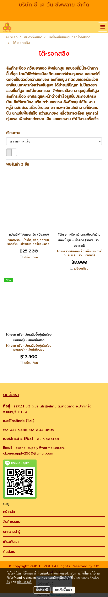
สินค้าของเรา (12, 521)
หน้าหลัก (9, 511)
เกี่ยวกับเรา (11, 541)
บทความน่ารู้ (11, 531)
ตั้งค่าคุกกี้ (42, 590)
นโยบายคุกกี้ (24, 582)
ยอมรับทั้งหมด (63, 590)
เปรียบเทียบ (30, 257)
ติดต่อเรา (9, 551)
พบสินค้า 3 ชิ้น (17, 164)
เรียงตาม (15, 133)
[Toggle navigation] (102, 27)
